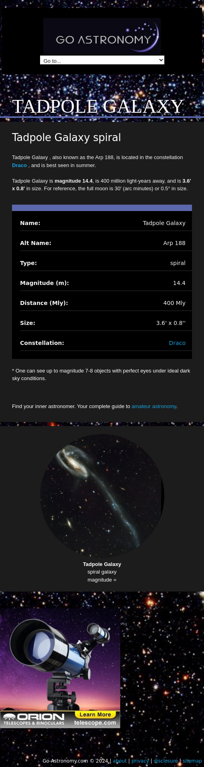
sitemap (192, 761)
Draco (20, 165)
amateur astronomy (153, 406)
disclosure (166, 761)
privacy (140, 761)
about (120, 761)
